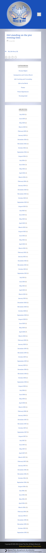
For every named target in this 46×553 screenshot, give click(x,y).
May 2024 (22, 169)
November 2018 (22, 373)
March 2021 (22, 294)
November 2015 (21, 524)
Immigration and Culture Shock (23, 75)
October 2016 (22, 478)
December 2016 (22, 470)
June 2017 (22, 444)
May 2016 (22, 499)
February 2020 (22, 340)
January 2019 (22, 365)
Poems (23, 87)
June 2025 (22, 118)
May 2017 (22, 449)
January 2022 (22, 256)
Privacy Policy (37, 546)
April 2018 (22, 403)
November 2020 (22, 306)
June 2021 (22, 281)
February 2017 (22, 461)
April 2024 (22, 173)
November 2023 (22, 194)
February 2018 (22, 411)
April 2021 (22, 290)
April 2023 (22, 223)
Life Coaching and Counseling (23, 79)
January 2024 (22, 185)
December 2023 (22, 189)
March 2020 (22, 336)
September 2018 (22, 382)
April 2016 (22, 503)
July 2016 (21, 490)
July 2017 (22, 440)
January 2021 (22, 298)
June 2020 (22, 323)
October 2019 (22, 357)
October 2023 (22, 198)
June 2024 (22, 164)
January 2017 (22, 465)
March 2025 (22, 127)
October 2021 (22, 269)
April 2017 (22, 453)
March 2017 (21, 457)
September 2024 (22, 152)
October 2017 (22, 428)
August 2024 (22, 156)
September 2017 (22, 432)
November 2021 (22, 265)
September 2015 (22, 532)
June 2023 (22, 215)
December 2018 (22, 369)
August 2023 (22, 206)
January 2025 (22, 135)
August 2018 (22, 386)
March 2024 (22, 177)
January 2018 (22, 415)
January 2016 (22, 515)
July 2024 (22, 160)
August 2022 (22, 231)
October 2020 (22, 311)
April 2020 (22, 332)
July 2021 (22, 277)
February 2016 (22, 511)
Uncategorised (23, 96)
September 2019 (22, 361)
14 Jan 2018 (12, 41)
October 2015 (22, 528)
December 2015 (22, 520)
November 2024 (22, 143)
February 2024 (22, 181)
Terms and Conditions (25, 546)
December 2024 (22, 139)
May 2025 (22, 123)
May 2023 (22, 219)
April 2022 (22, 244)
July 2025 (22, 114)
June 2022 (22, 235)
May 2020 (22, 327)
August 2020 (22, 319)
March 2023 (22, 227)
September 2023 (22, 202)
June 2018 (22, 394)
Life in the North (23, 83)
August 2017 (22, 436)
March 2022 (22, 248)
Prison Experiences (23, 91)
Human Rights (23, 71)
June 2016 (22, 495)
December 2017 (22, 419)
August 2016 (22, 486)
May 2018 (22, 398)
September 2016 (21, 482)
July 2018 (22, 390)
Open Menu (39, 14)
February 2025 (22, 131)
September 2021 (22, 273)
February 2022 (22, 252)
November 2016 (22, 474)
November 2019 (22, 352)
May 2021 (22, 286)
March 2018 (22, 407)
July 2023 (22, 210)
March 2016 (21, 507)
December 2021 (22, 260)
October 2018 (22, 378)
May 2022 (22, 240)
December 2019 (22, 348)
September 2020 (22, 315)
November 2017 (22, 424)
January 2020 (22, 344)
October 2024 (22, 148)
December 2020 (22, 302)
